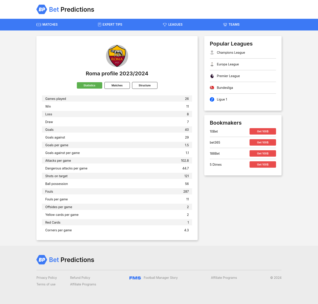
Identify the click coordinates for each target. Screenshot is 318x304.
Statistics (89, 85)
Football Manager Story (153, 277)
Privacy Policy (46, 277)
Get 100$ (263, 131)
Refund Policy (80, 277)
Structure (145, 85)
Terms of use (46, 284)
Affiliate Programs (83, 284)
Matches (117, 85)
